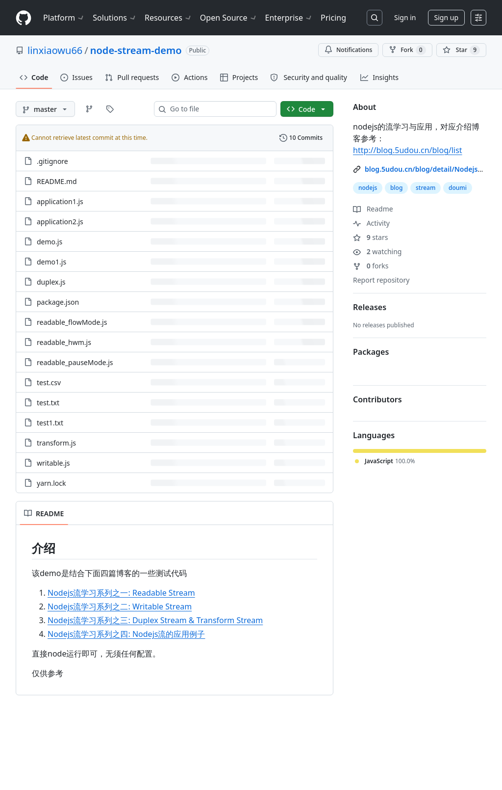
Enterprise (289, 17)
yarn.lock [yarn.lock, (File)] (51, 483)
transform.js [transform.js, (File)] (56, 443)
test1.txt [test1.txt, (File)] (50, 422)
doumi (458, 188)
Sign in (405, 17)
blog (396, 188)
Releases (369, 307)
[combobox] (219, 109)
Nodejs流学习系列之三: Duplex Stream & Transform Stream (155, 620)
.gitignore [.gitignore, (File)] (52, 161)
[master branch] (45, 109)
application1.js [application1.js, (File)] (60, 201)
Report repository (381, 280)
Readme (373, 208)
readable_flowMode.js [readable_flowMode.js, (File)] (72, 322)
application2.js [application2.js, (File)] (60, 221)
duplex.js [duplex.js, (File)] (51, 282)
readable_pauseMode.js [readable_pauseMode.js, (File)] (75, 362)
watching (377, 251)
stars (370, 237)
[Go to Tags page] (110, 109)
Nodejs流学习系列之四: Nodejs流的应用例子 (126, 634)
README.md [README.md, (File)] (57, 181)
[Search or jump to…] (374, 17)
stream (425, 188)
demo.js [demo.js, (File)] (49, 241)
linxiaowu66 (54, 50)
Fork (407, 50)
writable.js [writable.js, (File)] (53, 463)
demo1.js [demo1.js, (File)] (51, 261)
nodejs (367, 188)
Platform (64, 17)
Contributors (377, 399)
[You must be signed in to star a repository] (461, 50)
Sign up (446, 17)
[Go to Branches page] (89, 109)
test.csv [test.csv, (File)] (49, 382)
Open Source (228, 17)
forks (371, 265)
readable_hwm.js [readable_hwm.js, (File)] (64, 342)
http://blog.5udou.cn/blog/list (407, 150)
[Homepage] (23, 18)
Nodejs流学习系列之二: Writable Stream (120, 606)
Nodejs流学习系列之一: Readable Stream (121, 592)
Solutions (115, 17)
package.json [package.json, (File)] (58, 302)
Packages (371, 351)
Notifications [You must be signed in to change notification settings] (348, 50)
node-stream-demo (136, 50)
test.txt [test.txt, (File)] (48, 402)
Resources (168, 17)
